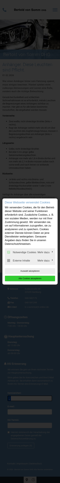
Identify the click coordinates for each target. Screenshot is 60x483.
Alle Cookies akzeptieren (30, 278)
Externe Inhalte (18, 260)
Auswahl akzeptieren (30, 271)
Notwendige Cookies (21, 252)
